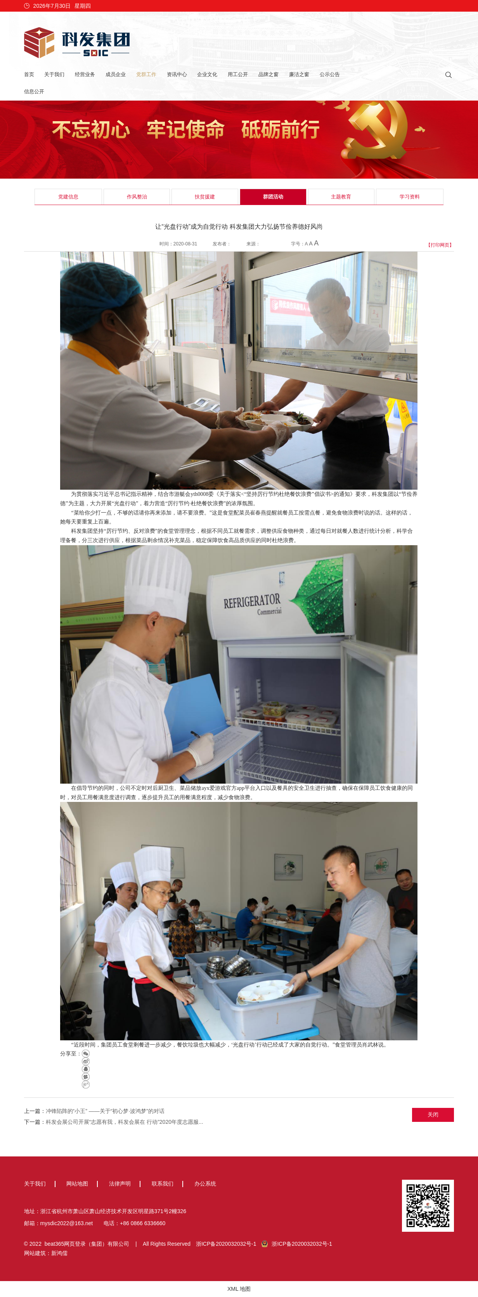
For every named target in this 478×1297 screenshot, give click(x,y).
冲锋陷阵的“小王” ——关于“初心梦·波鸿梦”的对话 (105, 1111)
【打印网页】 (440, 245)
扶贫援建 (205, 197)
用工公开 (238, 74)
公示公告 (330, 74)
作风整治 (137, 197)
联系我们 (162, 1184)
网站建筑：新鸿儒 (46, 1253)
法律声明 (120, 1184)
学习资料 (410, 197)
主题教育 (341, 197)
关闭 (433, 1114)
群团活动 (273, 197)
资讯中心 (177, 74)
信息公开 (34, 91)
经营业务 (85, 74)
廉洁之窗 (299, 74)
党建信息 (68, 197)
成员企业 (116, 74)
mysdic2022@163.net (66, 1223)
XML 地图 (239, 1289)
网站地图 (77, 1184)
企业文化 (207, 74)
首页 (29, 74)
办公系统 (205, 1184)
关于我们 (54, 74)
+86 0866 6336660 (142, 1223)
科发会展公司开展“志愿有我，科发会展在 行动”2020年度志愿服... (124, 1122)
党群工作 (146, 74)
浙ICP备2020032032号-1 (226, 1244)
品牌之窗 (268, 74)
